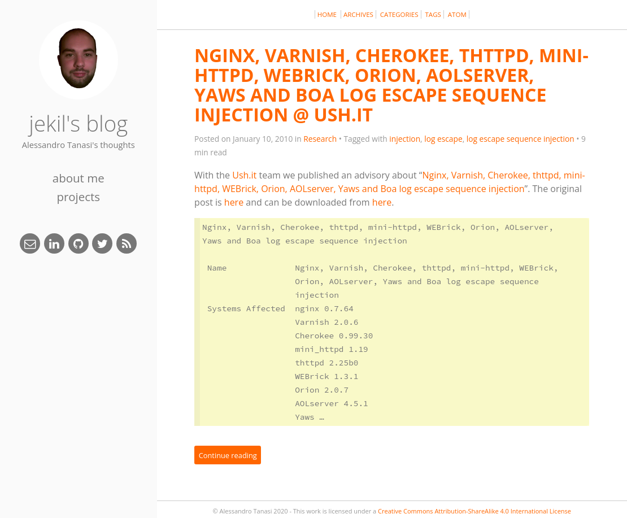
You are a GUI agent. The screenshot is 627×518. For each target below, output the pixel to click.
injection (404, 138)
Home (327, 14)
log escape (443, 138)
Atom (457, 14)
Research (320, 138)
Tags (433, 14)
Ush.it (244, 175)
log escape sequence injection (520, 138)
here (233, 202)
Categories (399, 14)
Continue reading (228, 455)
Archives (358, 14)
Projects (78, 196)
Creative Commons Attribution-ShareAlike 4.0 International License (474, 511)
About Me (78, 178)
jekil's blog (78, 123)
